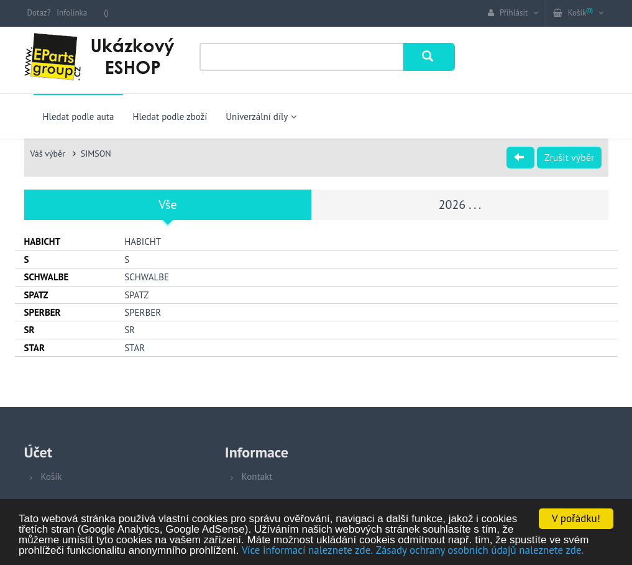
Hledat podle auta (78, 116)
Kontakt (257, 476)
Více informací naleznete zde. (307, 551)
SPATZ (136, 295)
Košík (51, 476)
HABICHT (142, 241)
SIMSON (96, 153)
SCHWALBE (146, 277)
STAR (134, 348)
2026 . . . (460, 204)
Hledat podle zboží (169, 116)
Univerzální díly (261, 116)
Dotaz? (39, 12)
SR (129, 330)
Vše (167, 204)
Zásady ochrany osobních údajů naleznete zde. (480, 551)
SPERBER (142, 312)
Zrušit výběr (569, 157)
